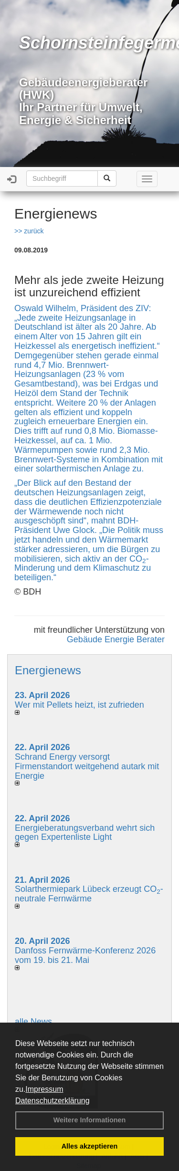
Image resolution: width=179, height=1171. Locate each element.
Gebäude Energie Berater (116, 639)
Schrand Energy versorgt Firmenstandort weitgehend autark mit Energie (87, 766)
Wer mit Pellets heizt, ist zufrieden (79, 705)
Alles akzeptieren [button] (90, 1146)
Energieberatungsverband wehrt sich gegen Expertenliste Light (85, 832)
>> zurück (28, 231)
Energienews (48, 670)
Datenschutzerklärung (52, 1101)
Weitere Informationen (89, 1120)
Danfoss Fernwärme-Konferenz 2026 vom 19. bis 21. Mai (85, 955)
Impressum (44, 1089)
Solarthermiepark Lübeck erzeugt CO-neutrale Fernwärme (89, 893)
